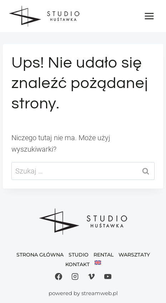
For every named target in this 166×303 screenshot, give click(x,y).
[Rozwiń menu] (149, 16)
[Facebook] (58, 276)
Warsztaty (134, 254)
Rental (104, 254)
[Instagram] (75, 276)
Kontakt (77, 264)
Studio (79, 254)
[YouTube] (108, 276)
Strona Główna (40, 254)
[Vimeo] (91, 276)
